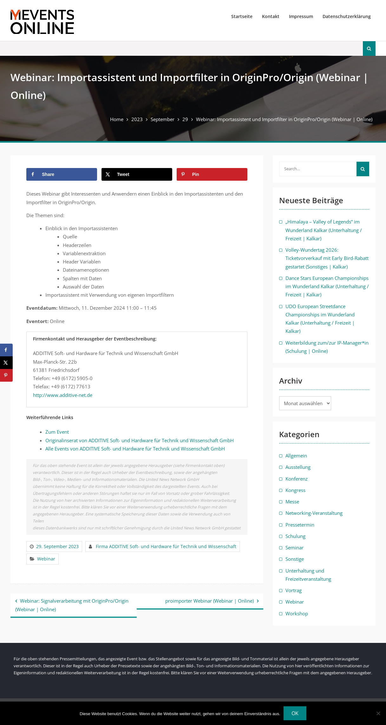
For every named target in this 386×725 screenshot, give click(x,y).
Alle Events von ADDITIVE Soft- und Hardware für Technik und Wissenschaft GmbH (135, 448)
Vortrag (293, 590)
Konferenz (296, 479)
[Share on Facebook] (61, 174)
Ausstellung (298, 467)
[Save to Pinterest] (212, 174)
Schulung (295, 536)
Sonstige (294, 559)
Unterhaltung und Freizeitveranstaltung (308, 574)
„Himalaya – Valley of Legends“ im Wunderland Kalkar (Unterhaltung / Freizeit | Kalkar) (323, 230)
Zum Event (57, 432)
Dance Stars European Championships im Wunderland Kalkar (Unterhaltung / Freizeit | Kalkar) (327, 286)
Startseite (241, 16)
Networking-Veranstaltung (314, 513)
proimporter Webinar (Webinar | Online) (209, 601)
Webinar (46, 559)
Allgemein (296, 455)
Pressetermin (299, 524)
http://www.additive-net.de (62, 395)
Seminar (294, 547)
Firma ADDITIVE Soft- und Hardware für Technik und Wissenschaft (166, 546)
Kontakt (270, 16)
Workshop (296, 613)
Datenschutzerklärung (347, 16)
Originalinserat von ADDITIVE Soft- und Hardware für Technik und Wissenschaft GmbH (139, 440)
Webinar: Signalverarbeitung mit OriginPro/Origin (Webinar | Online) (71, 605)
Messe (292, 501)
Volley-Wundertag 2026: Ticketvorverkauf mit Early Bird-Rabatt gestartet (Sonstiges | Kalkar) (327, 258)
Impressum (301, 16)
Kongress (295, 490)
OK (294, 713)
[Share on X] (136, 174)
